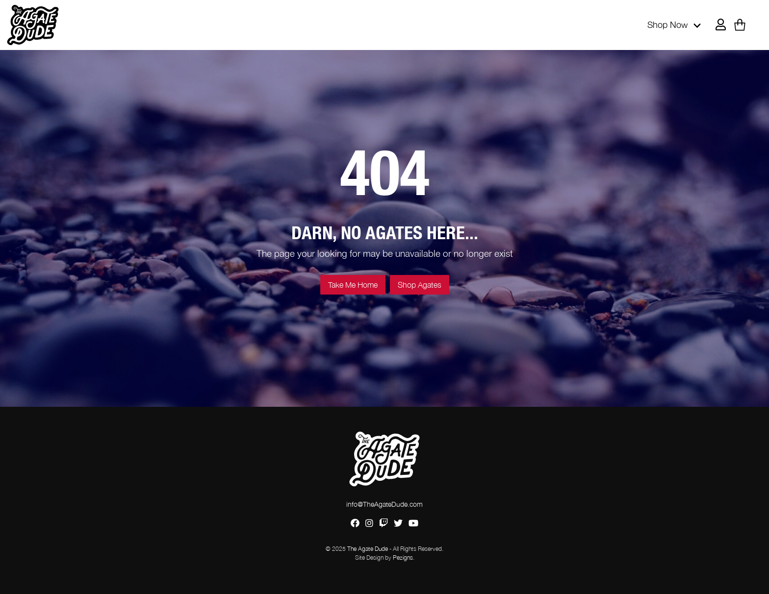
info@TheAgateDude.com (384, 504)
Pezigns (403, 557)
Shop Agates (419, 284)
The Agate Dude (367, 548)
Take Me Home (353, 284)
